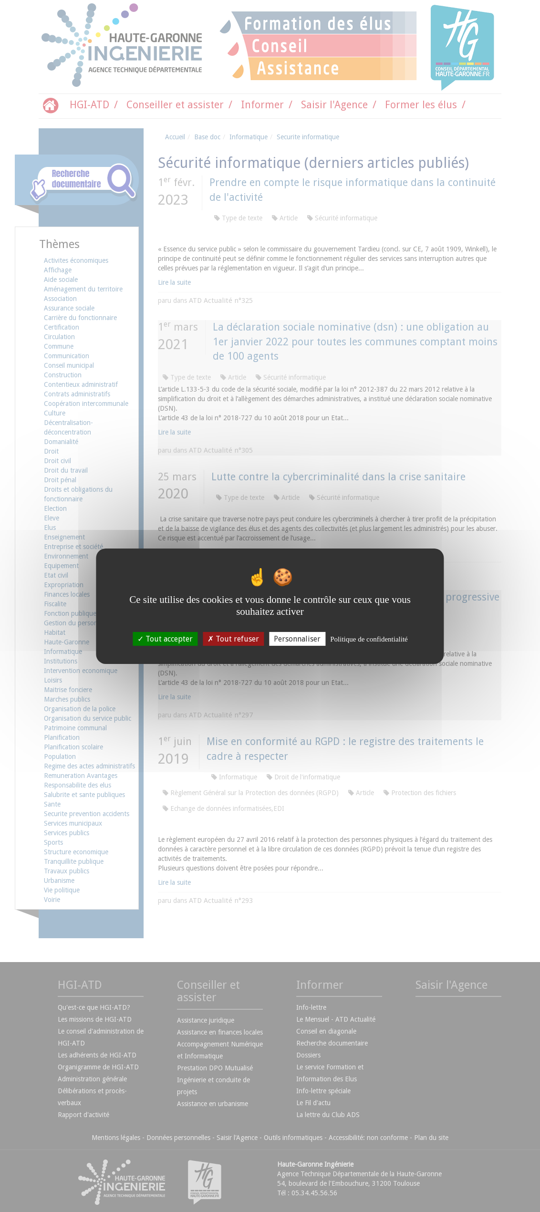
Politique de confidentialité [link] (368, 638)
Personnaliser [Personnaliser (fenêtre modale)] (297, 638)
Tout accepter (165, 638)
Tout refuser (233, 638)
